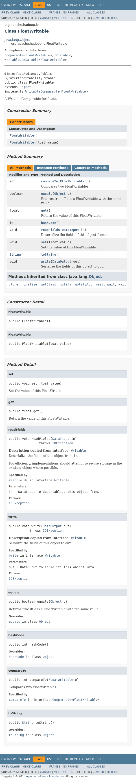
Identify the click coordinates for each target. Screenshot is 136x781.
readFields (50, 230)
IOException (62, 443)
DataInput (70, 230)
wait (99, 284)
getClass (48, 284)
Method (60, 18)
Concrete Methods (91, 168)
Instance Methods (52, 168)
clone (13, 284)
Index (90, 5)
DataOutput (61, 261)
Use (50, 5)
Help (100, 5)
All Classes (96, 12)
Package (24, 5)
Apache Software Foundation (45, 776)
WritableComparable (21, 60)
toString (48, 254)
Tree (58, 5)
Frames (54, 12)
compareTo (49, 181)
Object (25, 87)
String (15, 254)
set (44, 242)
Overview (8, 5)
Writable (63, 55)
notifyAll (83, 284)
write (45, 261)
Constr (45, 18)
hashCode (48, 223)
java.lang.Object (17, 40)
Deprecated (74, 5)
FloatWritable (37, 55)
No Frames (71, 12)
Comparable (13, 55)
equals (47, 193)
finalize (29, 284)
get (44, 210)
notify (65, 284)
